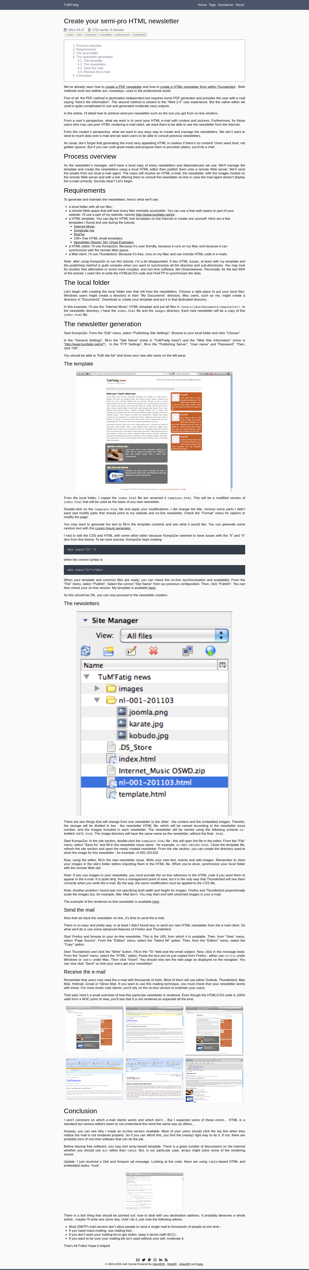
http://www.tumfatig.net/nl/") (85, 344)
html (79, 34)
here (152, 588)
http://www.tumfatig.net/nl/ (155, 215)
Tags (212, 5)
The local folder (87, 53)
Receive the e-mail (97, 72)
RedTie (79, 234)
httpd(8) (172, 1264)
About (239, 5)
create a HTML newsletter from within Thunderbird (197, 87)
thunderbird (139, 34)
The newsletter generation (94, 57)
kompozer (91, 34)
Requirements (86, 49)
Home (202, 5)
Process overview (88, 45)
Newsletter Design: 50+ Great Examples (104, 242)
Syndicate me (84, 230)
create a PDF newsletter (123, 87)
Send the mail (93, 68)
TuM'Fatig (71, 5)
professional (122, 34)
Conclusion (84, 75)
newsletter (106, 34)
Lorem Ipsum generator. (113, 528)
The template (93, 60)
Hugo (199, 1264)
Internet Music (84, 226)
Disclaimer (225, 5)
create (69, 34)
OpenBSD (159, 1264)
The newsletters (95, 64)
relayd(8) (184, 1264)
